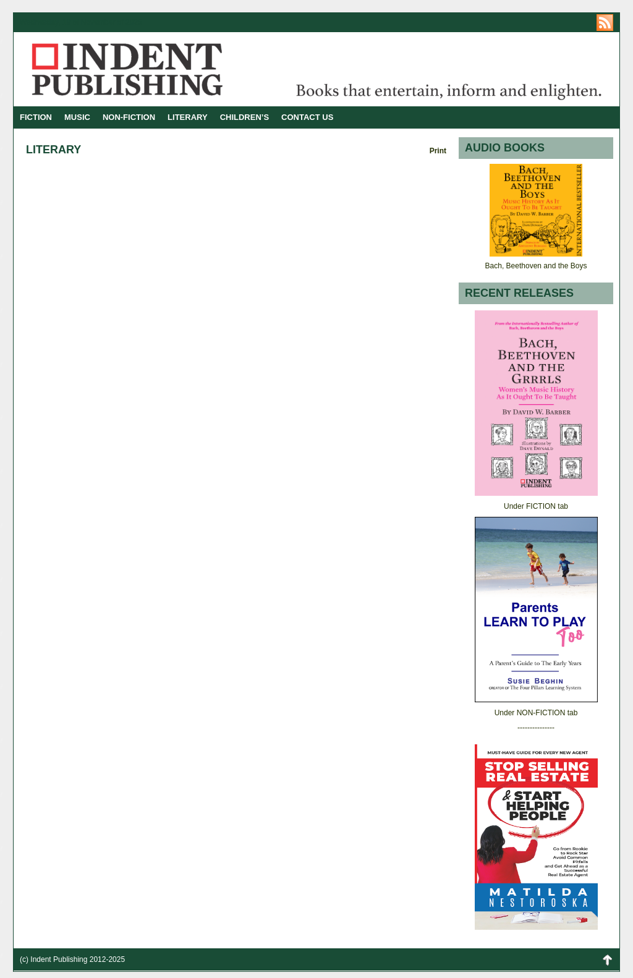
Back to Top (607, 959)
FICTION (36, 117)
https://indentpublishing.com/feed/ (605, 22)
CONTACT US (307, 117)
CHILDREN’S (244, 117)
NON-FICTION (129, 117)
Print (438, 151)
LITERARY (188, 117)
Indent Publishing (165, 69)
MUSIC (77, 117)
